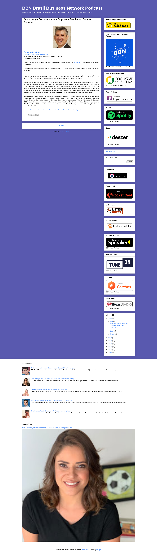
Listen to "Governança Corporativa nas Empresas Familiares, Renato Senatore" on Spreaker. (53, 110)
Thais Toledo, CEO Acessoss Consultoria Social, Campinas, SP (47, 428)
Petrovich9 (84, 550)
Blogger (98, 550)
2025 (110, 318)
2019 (110, 352)
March (112, 334)
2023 (110, 341)
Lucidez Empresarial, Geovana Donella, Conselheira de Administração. (53, 379)
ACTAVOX (77, 62)
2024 (110, 338)
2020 (110, 349)
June (112, 331)
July (111, 321)
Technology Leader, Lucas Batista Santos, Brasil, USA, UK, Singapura (53, 368)
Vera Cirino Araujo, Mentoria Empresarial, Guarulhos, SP (49, 389)
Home (61, 126)
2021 (110, 347)
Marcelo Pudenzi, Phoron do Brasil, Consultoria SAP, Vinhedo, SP (52, 400)
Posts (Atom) (66, 131)
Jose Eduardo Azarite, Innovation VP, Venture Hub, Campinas (50, 411)
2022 (110, 344)
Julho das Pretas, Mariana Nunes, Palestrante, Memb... (119, 325)
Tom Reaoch (110, 151)
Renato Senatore (32, 52)
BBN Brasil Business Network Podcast (62, 8)
